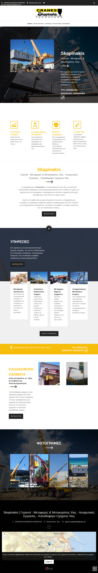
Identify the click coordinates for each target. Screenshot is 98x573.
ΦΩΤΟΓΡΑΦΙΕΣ (56, 23)
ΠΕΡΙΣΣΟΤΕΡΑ (49, 214)
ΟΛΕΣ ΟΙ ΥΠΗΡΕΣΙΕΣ (49, 333)
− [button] (4, 537)
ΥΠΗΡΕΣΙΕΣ (48, 23)
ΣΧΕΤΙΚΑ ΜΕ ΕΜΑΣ (38, 23)
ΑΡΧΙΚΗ (29, 23)
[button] (13, 55)
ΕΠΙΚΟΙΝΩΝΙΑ (66, 23)
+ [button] (4, 534)
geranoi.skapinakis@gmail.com (11, 4)
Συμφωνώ (49, 562)
